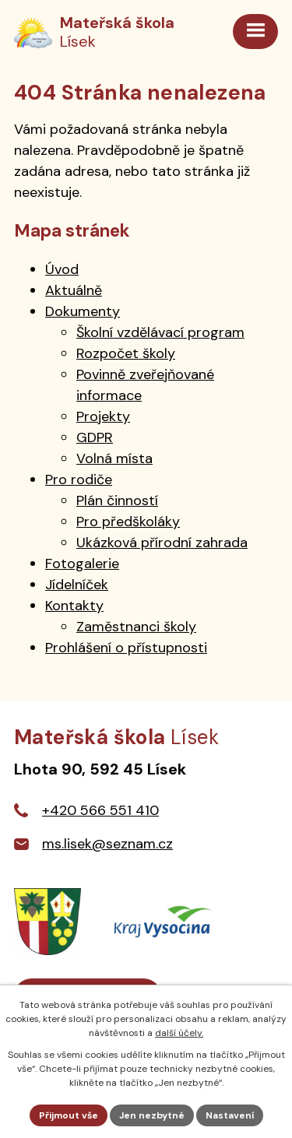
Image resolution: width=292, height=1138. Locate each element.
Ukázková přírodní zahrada (162, 542)
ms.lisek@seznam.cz (107, 843)
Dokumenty (82, 311)
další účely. (179, 1033)
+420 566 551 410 (100, 810)
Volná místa (114, 458)
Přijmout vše (68, 1115)
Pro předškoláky (128, 521)
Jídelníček (76, 584)
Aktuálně (73, 290)
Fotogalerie (82, 563)
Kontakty (74, 605)
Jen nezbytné (152, 1115)
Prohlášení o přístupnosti (126, 647)
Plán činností (117, 500)
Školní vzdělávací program (160, 332)
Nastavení (230, 1115)
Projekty (103, 416)
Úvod (62, 269)
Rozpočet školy (125, 353)
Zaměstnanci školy (136, 626)
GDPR (94, 437)
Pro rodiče (78, 479)
